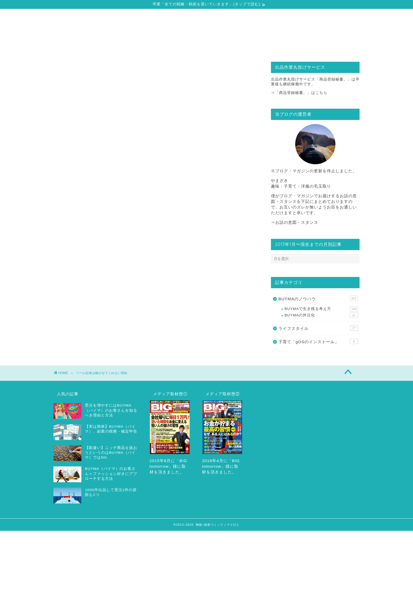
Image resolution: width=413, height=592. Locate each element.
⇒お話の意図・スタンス (294, 222)
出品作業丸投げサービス (239, 47)
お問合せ (304, 47)
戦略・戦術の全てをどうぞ (174, 47)
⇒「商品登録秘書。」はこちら (299, 93)
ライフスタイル (318, 328)
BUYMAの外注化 (321, 315)
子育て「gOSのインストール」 (318, 341)
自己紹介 (110, 47)
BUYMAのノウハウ (318, 298)
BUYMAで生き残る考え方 (321, 309)
